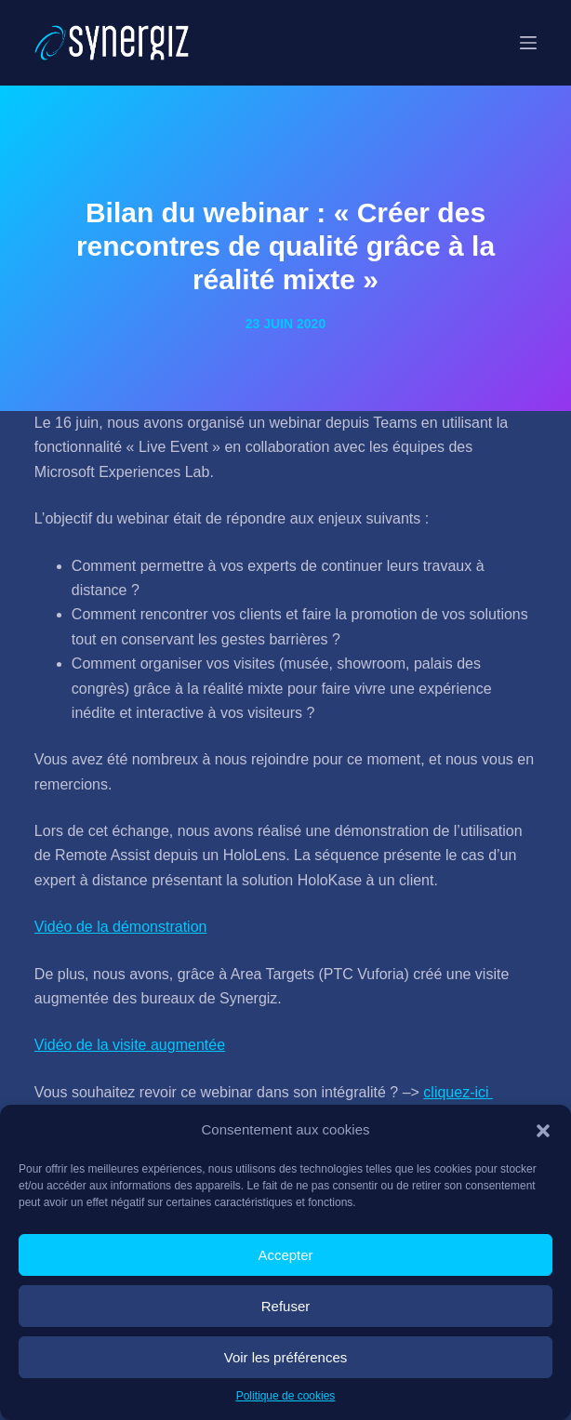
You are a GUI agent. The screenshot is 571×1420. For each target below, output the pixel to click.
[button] (543, 1130)
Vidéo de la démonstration (120, 927)
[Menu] (528, 42)
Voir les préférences (286, 1357)
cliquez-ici (458, 1092)
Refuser (286, 1306)
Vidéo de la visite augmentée (129, 1045)
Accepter (285, 1255)
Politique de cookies (286, 1395)
